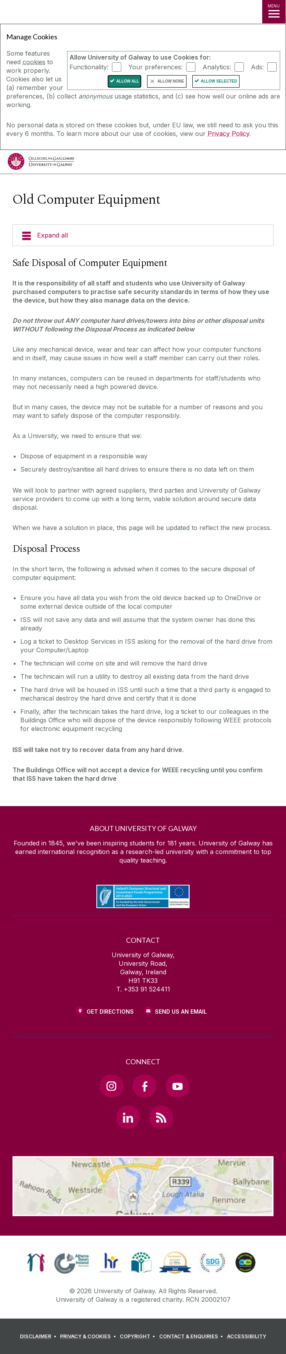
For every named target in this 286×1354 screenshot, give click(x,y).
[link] (36, 1262)
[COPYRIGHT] (139, 1336)
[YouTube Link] (177, 1086)
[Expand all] (143, 235)
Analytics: (217, 67)
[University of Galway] (41, 163)
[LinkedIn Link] (128, 1117)
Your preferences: (155, 67)
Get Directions (110, 1011)
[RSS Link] (161, 1117)
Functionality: (88, 67)
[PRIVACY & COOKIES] (89, 1336)
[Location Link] (143, 1210)
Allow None (170, 81)
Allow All (127, 81)
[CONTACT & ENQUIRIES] (192, 1336)
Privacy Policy (228, 133)
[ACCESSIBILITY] (246, 1336)
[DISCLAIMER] (39, 1336)
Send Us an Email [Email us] (181, 1011)
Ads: (257, 67)
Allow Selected (219, 81)
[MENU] (274, 11)
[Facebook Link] (144, 1086)
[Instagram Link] (111, 1086)
